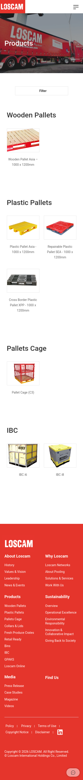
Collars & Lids (13, 626)
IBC (6, 652)
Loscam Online (14, 666)
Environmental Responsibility (55, 621)
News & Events (14, 585)
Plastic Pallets (14, 612)
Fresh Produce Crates (19, 632)
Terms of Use (47, 726)
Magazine (11, 699)
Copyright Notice (17, 732)
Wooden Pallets (15, 606)
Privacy (26, 726)
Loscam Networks (57, 565)
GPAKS (9, 659)
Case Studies (13, 692)
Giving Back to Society (60, 640)
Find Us (51, 677)
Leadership (12, 578)
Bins (7, 646)
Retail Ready (12, 639)
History (9, 565)
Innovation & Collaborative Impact (59, 632)
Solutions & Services (59, 578)
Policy (10, 726)
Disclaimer (42, 732)
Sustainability (57, 596)
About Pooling (55, 571)
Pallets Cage (13, 619)
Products (12, 596)
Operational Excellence (60, 612)
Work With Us (54, 585)
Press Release (14, 686)
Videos (9, 706)
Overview (51, 606)
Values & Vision (15, 571)
